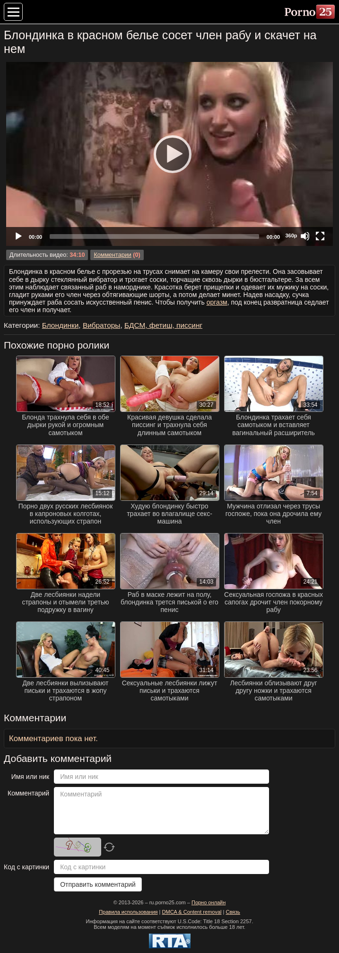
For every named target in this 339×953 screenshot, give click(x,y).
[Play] (170, 154)
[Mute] (305, 236)
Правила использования (128, 912)
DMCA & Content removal (192, 912)
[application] (169, 154)
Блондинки (60, 325)
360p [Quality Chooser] (291, 235)
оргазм (217, 302)
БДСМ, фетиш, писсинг (163, 325)
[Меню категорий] (13, 12)
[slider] (154, 236)
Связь (233, 912)
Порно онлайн (208, 902)
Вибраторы (102, 325)
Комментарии (112, 255)
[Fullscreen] (320, 236)
